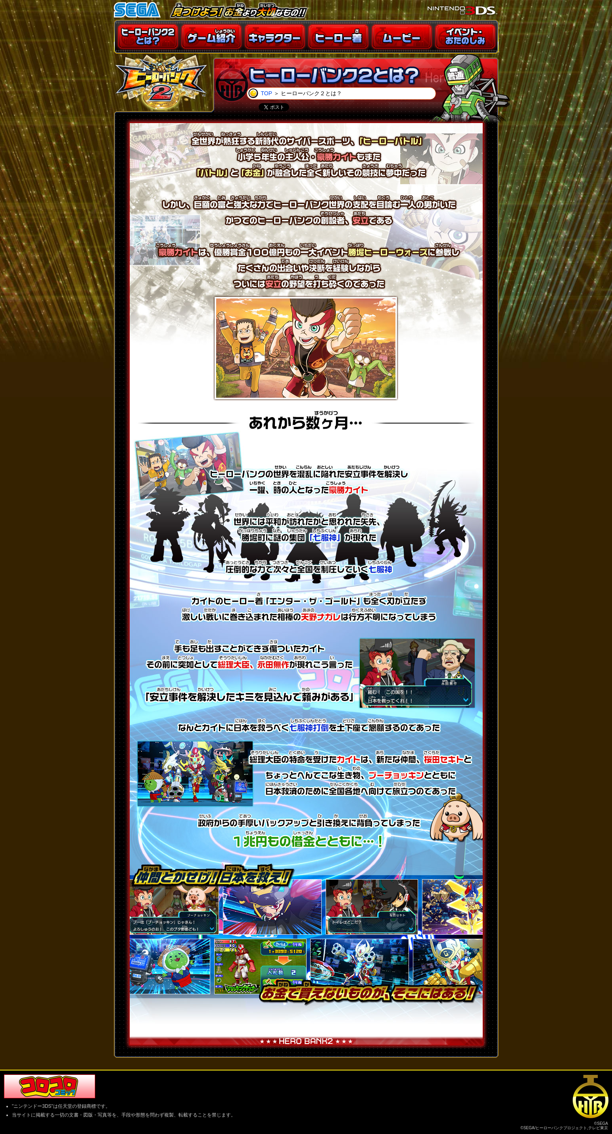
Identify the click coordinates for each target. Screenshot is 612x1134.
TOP (266, 93)
